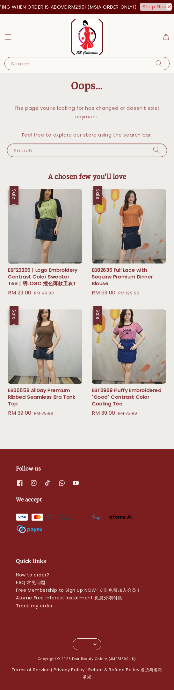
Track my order (34, 606)
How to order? (32, 575)
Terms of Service (31, 670)
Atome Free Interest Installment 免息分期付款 (69, 598)
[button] (8, 37)
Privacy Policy (69, 670)
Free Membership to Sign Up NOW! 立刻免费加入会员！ (78, 590)
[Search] (159, 63)
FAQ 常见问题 (31, 582)
